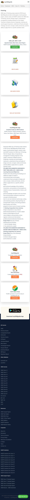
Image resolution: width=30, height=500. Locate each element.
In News (3, 441)
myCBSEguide (6, 2)
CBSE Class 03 (4, 389)
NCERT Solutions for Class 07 (8, 464)
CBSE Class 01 (4, 393)
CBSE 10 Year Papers (6, 418)
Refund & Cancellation (6, 439)
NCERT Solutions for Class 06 (8, 466)
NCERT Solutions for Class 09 (8, 460)
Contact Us (3, 446)
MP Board (3, 352)
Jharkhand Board (5, 350)
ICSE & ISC (3, 335)
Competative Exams (5, 333)
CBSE (12, 6)
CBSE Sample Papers (15, 91)
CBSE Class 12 (4, 370)
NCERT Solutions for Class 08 (8, 462)
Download (7, 6)
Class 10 (17, 6)
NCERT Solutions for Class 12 (8, 453)
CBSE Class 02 (4, 391)
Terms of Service (5, 435)
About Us (3, 431)
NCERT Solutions (5, 422)
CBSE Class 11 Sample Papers (8, 481)
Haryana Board (4, 347)
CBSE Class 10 (4, 374)
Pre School (3, 396)
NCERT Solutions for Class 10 (8, 457)
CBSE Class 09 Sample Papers (8, 485)
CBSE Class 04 (4, 387)
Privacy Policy (4, 437)
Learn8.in (3, 362)
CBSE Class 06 (4, 383)
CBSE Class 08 (4, 378)
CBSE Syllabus (15, 69)
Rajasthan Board (5, 354)
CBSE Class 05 (4, 385)
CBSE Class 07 (4, 381)
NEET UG (3, 400)
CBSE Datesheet (12, 487)
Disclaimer (3, 433)
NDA (2, 402)
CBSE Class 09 (4, 376)
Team (2, 444)
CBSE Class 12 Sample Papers (8, 479)
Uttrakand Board (5, 341)
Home (2, 6)
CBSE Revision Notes (6, 424)
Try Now (15, 276)
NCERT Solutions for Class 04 (8, 470)
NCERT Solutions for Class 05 (8, 468)
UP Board (3, 339)
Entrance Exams (4, 330)
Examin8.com (4, 360)
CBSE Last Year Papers (15, 113)
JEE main (3, 398)
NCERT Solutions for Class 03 (8, 472)
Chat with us (23, 496)
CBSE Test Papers (5, 414)
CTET (2, 404)
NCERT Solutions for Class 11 (8, 455)
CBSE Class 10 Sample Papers (8, 483)
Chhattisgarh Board (5, 345)
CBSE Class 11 (4, 372)
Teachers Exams (4, 337)
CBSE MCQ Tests (5, 416)
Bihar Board (3, 343)
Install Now (15, 47)
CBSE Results (4, 487)
